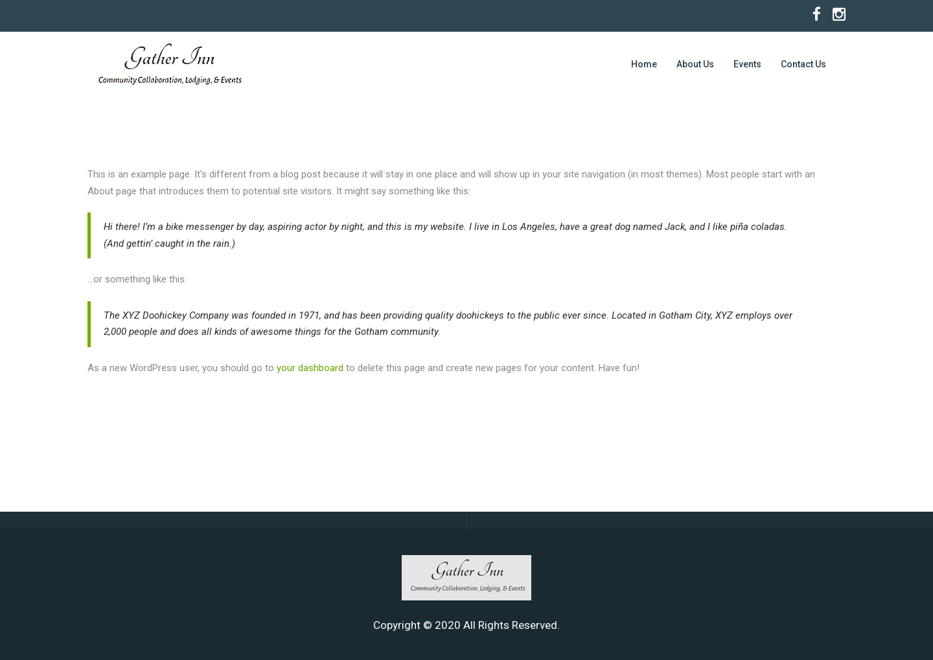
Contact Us (803, 64)
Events (747, 64)
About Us (695, 64)
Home (644, 64)
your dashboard (310, 368)
